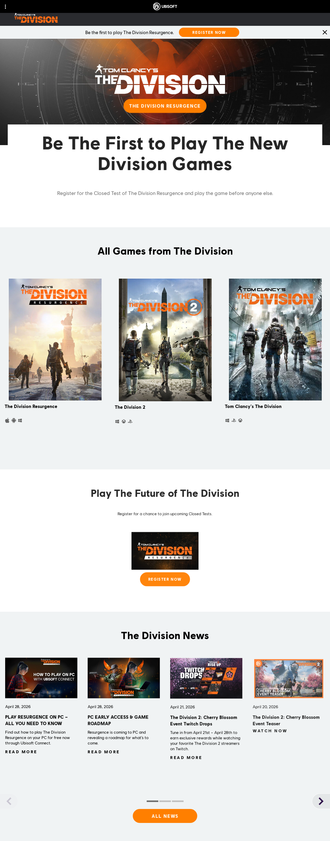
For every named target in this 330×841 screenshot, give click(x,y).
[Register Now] (209, 32)
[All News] (165, 816)
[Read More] (21, 753)
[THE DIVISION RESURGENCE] (165, 112)
